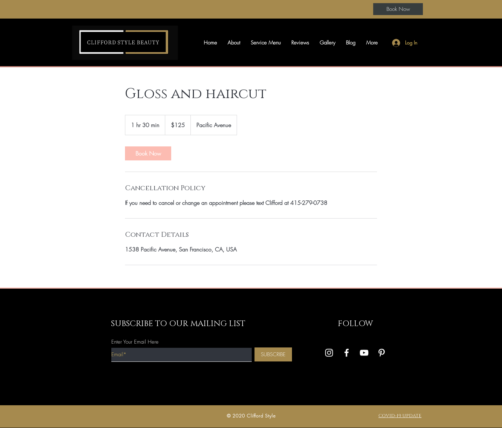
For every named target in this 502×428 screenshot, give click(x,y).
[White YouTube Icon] (364, 352)
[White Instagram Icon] (329, 352)
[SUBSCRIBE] (273, 354)
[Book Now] (398, 9)
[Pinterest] (381, 352)
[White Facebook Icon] (346, 352)
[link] (148, 153)
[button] (233, 43)
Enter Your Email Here (135, 342)
